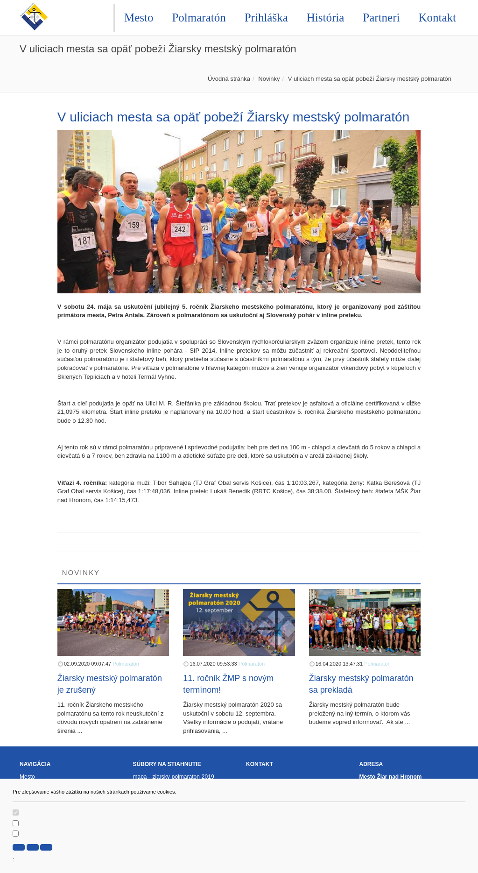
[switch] (16, 812)
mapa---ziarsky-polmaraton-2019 (173, 777)
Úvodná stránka (229, 78)
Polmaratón (198, 17)
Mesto (139, 17)
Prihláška (266, 17)
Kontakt (437, 17)
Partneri (381, 17)
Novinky (269, 78)
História (325, 17)
